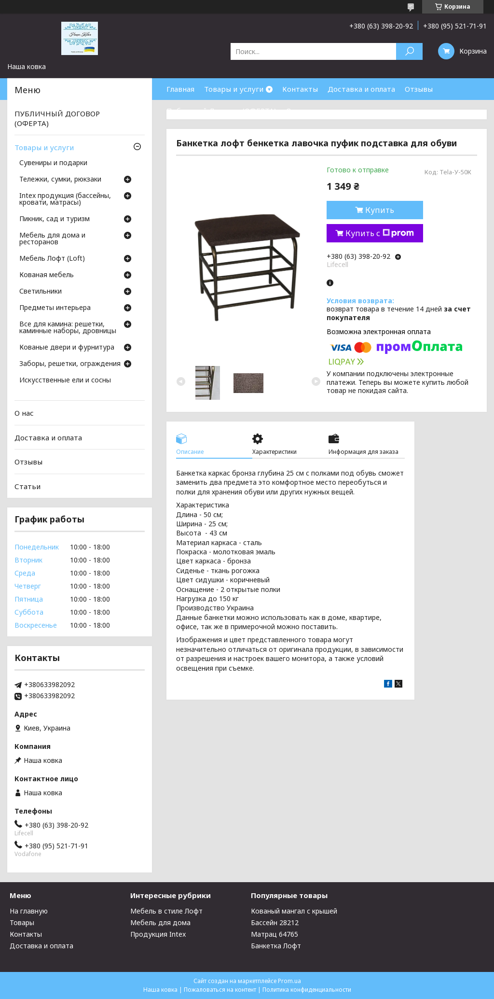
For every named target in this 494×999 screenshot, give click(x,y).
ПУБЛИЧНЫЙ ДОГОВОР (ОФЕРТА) (57, 118)
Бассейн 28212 (275, 922)
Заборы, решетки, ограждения (70, 364)
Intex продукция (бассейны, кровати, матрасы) (65, 199)
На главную (29, 910)
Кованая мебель (46, 275)
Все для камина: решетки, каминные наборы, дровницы (67, 328)
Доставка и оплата (361, 89)
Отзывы (419, 89)
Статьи (27, 486)
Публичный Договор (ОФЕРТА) (221, 110)
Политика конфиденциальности (306, 989)
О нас (295, 110)
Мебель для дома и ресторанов (52, 239)
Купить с (379, 233)
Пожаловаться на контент (220, 989)
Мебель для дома (160, 922)
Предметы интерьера (55, 308)
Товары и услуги (233, 89)
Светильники (40, 291)
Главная (180, 89)
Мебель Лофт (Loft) (52, 259)
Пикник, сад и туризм (54, 219)
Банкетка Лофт (276, 945)
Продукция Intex (158, 934)
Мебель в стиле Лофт (166, 910)
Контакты (300, 89)
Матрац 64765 (274, 934)
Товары (22, 922)
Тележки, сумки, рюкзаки (60, 179)
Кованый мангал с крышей (294, 910)
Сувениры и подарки (53, 163)
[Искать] (409, 51)
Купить (379, 210)
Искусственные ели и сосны (65, 380)
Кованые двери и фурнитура (66, 348)
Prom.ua (289, 981)
